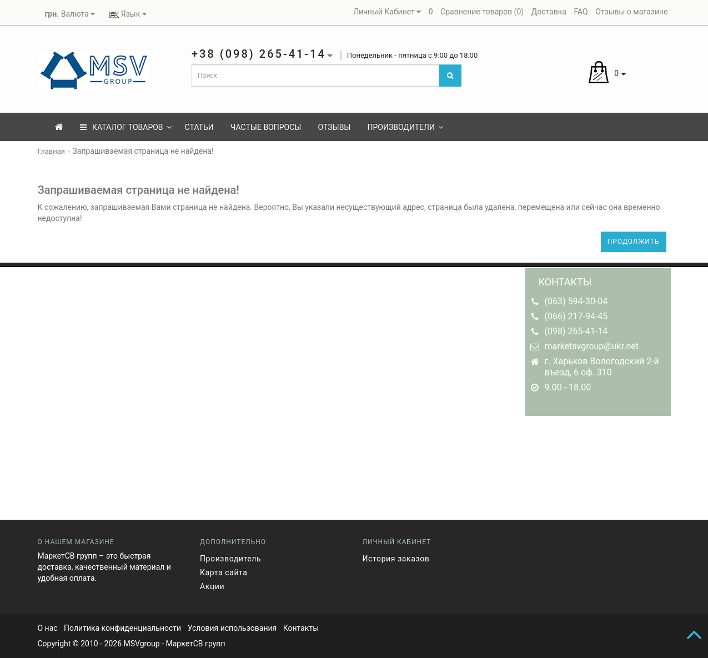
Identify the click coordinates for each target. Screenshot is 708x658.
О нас (48, 628)
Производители (405, 127)
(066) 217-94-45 (576, 316)
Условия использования (232, 628)
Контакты (301, 628)
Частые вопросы (266, 127)
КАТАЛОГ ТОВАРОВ (126, 127)
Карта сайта (224, 572)
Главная (51, 151)
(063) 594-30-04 (576, 301)
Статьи (199, 127)
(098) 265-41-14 (576, 331)
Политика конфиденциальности (122, 628)
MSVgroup (141, 643)
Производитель (230, 558)
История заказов (396, 558)
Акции (212, 586)
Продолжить (633, 241)
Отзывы (334, 127)
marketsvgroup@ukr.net (592, 346)
